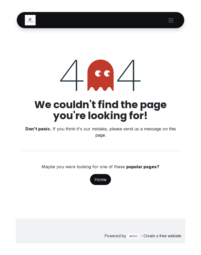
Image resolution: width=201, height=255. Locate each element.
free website (170, 236)
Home (100, 179)
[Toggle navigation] (171, 20)
